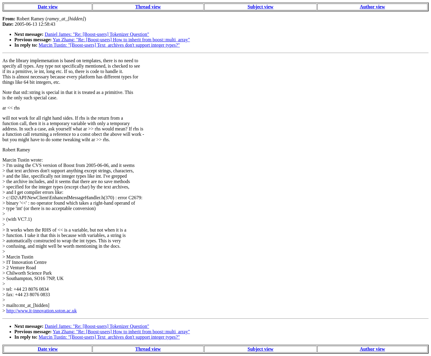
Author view (372, 6)
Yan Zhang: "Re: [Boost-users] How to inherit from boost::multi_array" (121, 39)
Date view (48, 6)
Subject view (261, 6)
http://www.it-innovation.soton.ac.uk (41, 310)
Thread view (148, 6)
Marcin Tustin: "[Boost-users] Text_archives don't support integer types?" (109, 45)
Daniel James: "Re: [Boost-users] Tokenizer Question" (97, 34)
